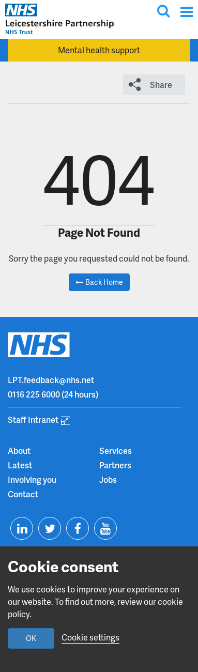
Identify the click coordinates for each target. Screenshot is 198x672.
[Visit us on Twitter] (49, 528)
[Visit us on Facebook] (77, 528)
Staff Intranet (33, 419)
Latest (20, 465)
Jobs (108, 479)
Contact (23, 494)
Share (161, 84)
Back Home (104, 282)
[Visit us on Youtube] (105, 528)
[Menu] (186, 11)
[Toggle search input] (163, 11)
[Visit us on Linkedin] (21, 528)
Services (115, 450)
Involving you (32, 479)
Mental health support (99, 50)
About (19, 450)
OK (31, 638)
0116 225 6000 (34, 394)
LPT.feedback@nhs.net (51, 380)
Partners (115, 465)
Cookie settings (90, 637)
